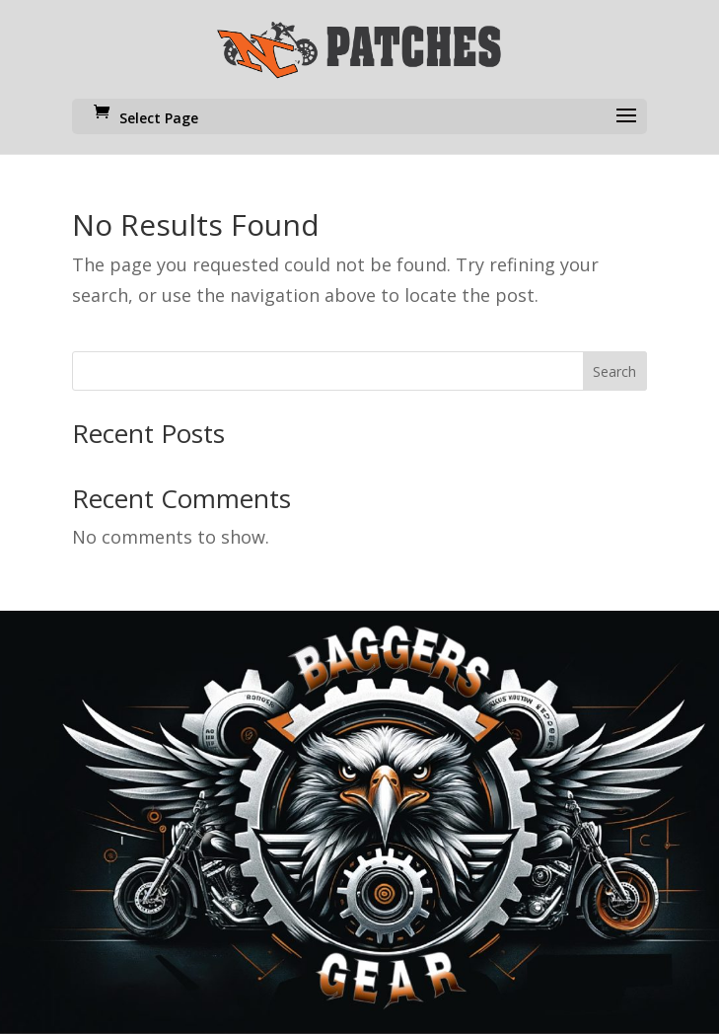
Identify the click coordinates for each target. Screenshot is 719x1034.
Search (614, 371)
